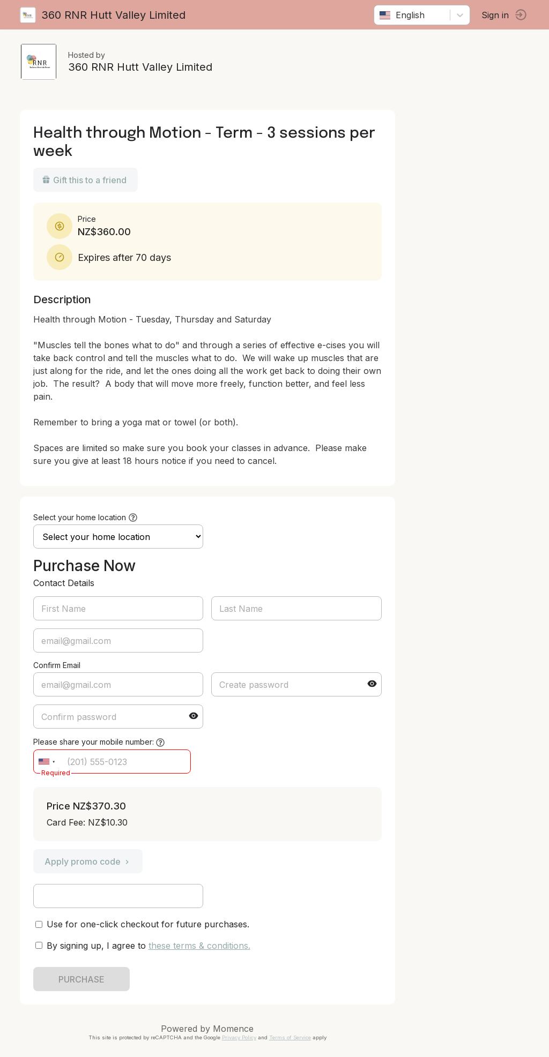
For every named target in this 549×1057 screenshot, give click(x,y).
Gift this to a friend (85, 180)
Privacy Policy (241, 1037)
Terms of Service (292, 1037)
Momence (235, 1028)
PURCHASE (83, 979)
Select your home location (81, 517)
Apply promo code (89, 861)
